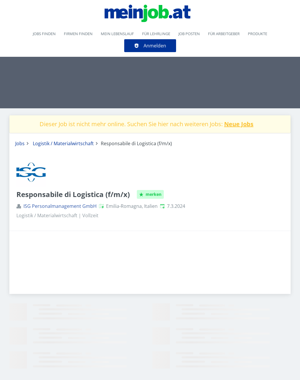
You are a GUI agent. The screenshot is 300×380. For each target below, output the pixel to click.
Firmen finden (78, 33)
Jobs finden (44, 33)
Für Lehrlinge (156, 33)
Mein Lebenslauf (117, 33)
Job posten (189, 33)
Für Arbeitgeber (224, 33)
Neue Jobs (238, 124)
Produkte (257, 33)
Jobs (20, 143)
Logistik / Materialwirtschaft (63, 143)
